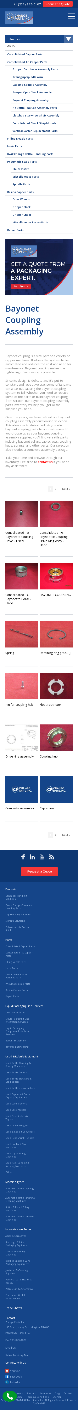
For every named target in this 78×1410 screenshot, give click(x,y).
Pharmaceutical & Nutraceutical (15, 1297)
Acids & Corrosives (15, 1235)
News (20, 1393)
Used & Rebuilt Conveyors (19, 1131)
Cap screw (47, 808)
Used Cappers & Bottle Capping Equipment (17, 1096)
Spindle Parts (21, 184)
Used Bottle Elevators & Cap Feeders (18, 1080)
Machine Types (14, 1182)
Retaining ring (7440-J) (56, 653)
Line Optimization (15, 1012)
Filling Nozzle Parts (20, 138)
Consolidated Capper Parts (25, 54)
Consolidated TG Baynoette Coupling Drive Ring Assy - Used (54, 538)
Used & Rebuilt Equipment (21, 1056)
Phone (17, 1332)
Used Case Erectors (16, 1103)
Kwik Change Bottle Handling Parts (30, 154)
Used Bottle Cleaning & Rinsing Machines (18, 1064)
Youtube (15, 1371)
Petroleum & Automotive (19, 1288)
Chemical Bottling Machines (15, 1253)
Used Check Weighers (17, 1125)
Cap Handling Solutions (18, 914)
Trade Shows (13, 1308)
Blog (57, 1393)
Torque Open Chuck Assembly (32, 92)
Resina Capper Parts (20, 192)
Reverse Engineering (16, 1046)
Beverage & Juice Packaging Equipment (17, 1243)
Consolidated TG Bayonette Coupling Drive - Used (19, 536)
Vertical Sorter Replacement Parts (34, 131)
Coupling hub (49, 756)
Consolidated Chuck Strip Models (34, 123)
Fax (15, 1340)
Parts (10, 46)
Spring (9, 653)
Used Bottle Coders (16, 1072)
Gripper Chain (21, 215)
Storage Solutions (15, 920)
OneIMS (40, 1403)
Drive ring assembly (19, 756)
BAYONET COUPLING (55, 595)
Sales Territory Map (17, 1355)
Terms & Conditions (37, 1396)
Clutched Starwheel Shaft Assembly (35, 115)
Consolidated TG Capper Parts (27, 62)
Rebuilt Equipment (15, 1040)
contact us (45, 462)
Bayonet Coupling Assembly (30, 100)
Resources (45, 1393)
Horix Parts (14, 146)
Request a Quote (57, 4)
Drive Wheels (21, 199)
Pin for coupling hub (19, 704)
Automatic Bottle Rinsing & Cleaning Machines (20, 1199)
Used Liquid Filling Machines (15, 1155)
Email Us (10, 1347)
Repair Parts (15, 230)
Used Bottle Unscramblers (19, 1087)
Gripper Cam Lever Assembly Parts (35, 69)
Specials (31, 1393)
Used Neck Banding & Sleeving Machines (17, 1164)
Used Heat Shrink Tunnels (19, 1137)
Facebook (16, 1376)
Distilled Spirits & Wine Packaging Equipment (17, 1262)
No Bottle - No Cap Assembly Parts (34, 108)
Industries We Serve (18, 1229)
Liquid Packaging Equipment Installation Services (17, 1031)
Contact (68, 1393)
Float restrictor (50, 704)
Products (11, 889)
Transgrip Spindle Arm (27, 77)
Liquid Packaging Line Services (24, 1006)
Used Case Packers (15, 1109)
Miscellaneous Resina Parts (30, 222)
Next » (66, 489)
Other (8, 1172)
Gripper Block (21, 207)
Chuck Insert (20, 169)
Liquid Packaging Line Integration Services (17, 1020)
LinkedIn (15, 1382)
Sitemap (57, 1396)
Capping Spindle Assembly (29, 85)
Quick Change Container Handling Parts (18, 907)
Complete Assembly (19, 808)
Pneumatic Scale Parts (22, 161)
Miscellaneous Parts (25, 176)
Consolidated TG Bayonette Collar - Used (18, 599)
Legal (19, 1396)
